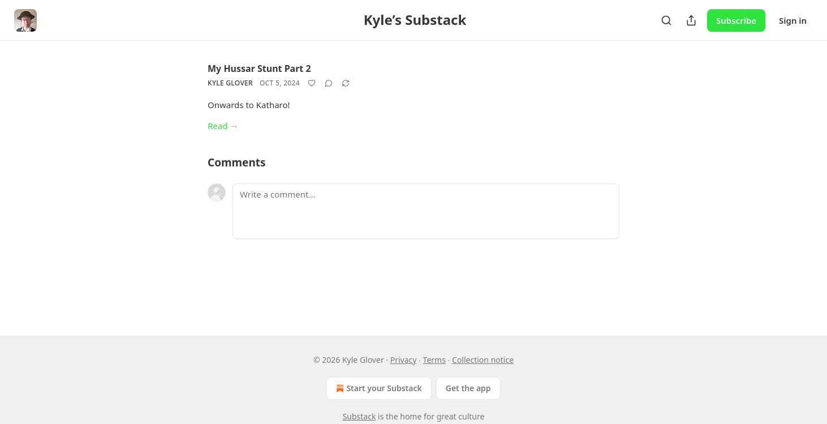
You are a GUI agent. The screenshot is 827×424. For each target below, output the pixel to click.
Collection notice (483, 359)
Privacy (403, 359)
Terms (434, 359)
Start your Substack (377, 388)
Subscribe (736, 20)
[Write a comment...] (425, 211)
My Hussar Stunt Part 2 (259, 68)
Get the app (468, 388)
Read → (223, 125)
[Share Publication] (691, 20)
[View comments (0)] (328, 83)
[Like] (311, 83)
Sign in (793, 20)
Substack (359, 416)
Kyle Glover (230, 83)
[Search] (666, 20)
